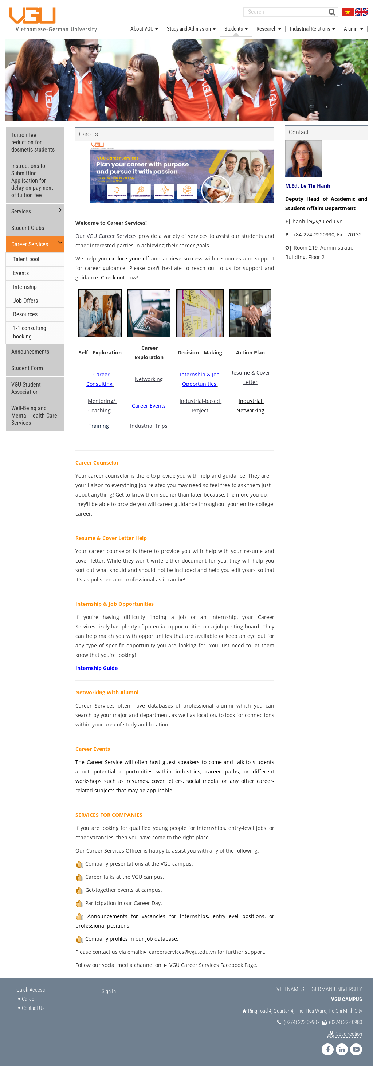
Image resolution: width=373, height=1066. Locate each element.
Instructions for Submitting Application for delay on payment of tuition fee (32, 180)
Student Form (27, 367)
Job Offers (25, 300)
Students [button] (236, 28)
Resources (25, 313)
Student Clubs (27, 227)
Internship (25, 286)
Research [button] (268, 28)
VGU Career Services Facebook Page (212, 964)
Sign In (109, 991)
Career (29, 998)
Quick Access (30, 989)
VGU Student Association (26, 388)
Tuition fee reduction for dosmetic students (33, 142)
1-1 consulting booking (29, 332)
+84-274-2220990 (313, 234)
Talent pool (26, 258)
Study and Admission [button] (191, 28)
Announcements (30, 351)
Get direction (348, 1033)
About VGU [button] (144, 28)
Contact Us (33, 1007)
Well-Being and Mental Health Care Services (34, 415)
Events (21, 272)
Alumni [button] (353, 28)
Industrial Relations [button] (312, 28)
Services (21, 211)
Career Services (29, 243)
